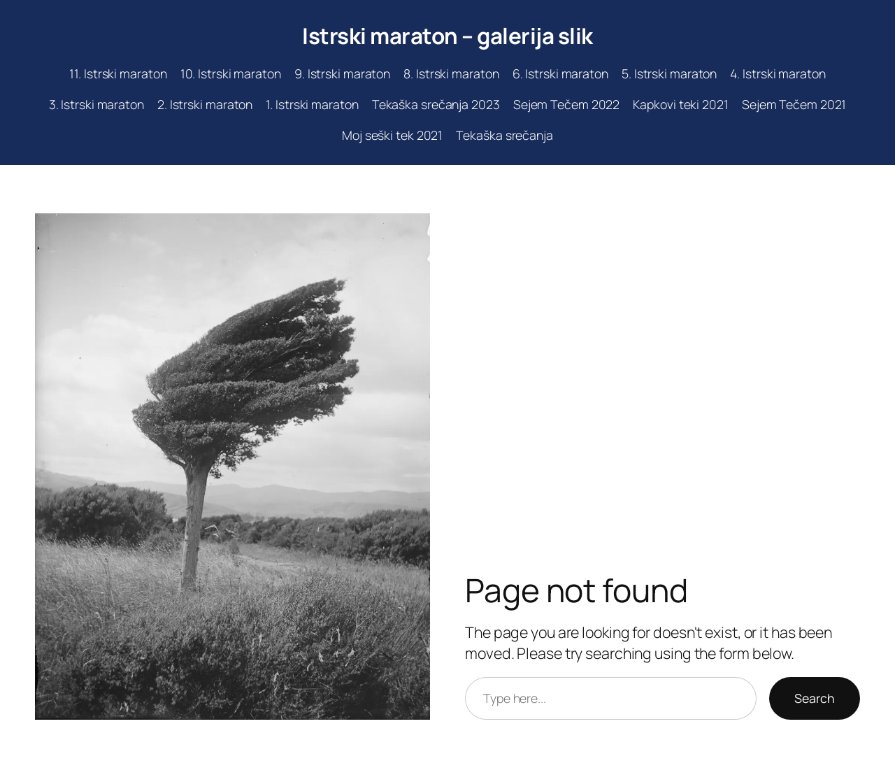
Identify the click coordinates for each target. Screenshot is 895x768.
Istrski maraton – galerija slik (447, 35)
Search (814, 698)
